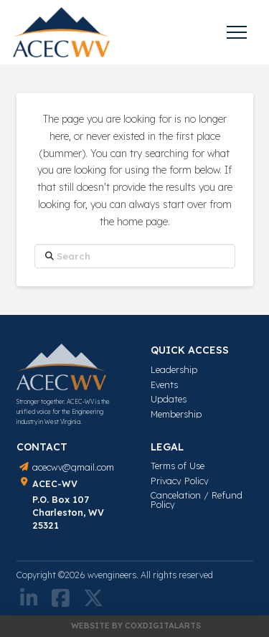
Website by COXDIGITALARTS (136, 626)
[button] (236, 32)
